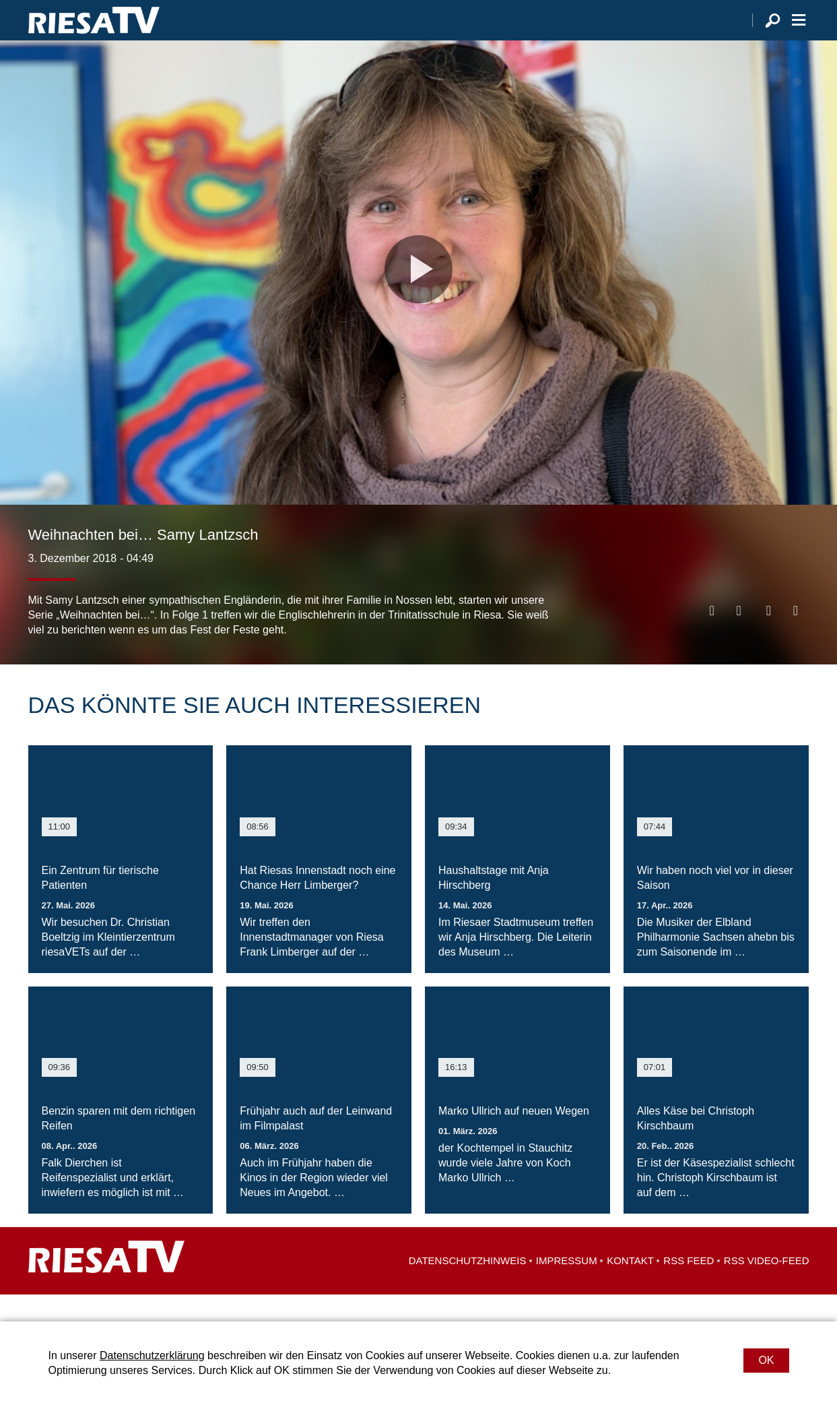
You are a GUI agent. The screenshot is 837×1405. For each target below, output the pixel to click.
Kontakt (630, 1287)
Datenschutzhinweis (468, 1287)
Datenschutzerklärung (152, 1355)
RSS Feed (688, 1287)
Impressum (566, 1287)
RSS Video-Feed (766, 1287)
